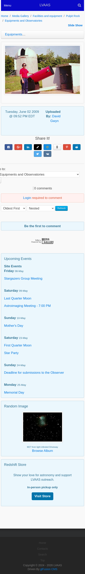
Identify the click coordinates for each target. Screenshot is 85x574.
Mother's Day (13, 326)
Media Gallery (20, 16)
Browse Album (42, 451)
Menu (7, 5)
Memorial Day (14, 392)
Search (42, 554)
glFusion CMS (48, 569)
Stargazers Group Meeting (23, 278)
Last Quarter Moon (17, 298)
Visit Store (42, 496)
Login (27, 198)
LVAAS (45, 5)
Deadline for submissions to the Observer (34, 372)
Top (42, 560)
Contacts (42, 548)
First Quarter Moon (18, 345)
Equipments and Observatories (23, 20)
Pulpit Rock (73, 16)
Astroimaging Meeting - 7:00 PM (27, 306)
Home (4, 16)
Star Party (11, 353)
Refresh (61, 208)
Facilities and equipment (47, 16)
